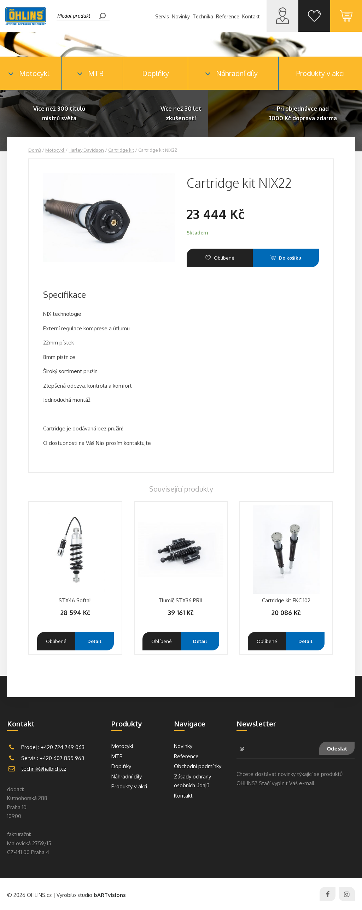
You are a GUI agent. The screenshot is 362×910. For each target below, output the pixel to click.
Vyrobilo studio (91, 895)
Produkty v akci (320, 73)
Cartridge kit (121, 150)
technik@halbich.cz (43, 768)
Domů (34, 150)
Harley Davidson (86, 150)
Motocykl (54, 150)
